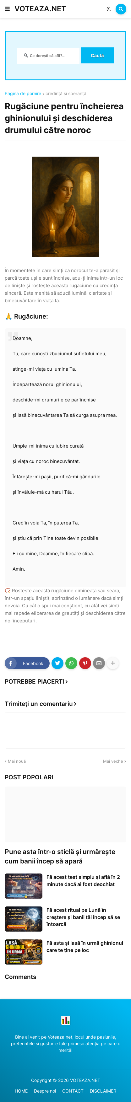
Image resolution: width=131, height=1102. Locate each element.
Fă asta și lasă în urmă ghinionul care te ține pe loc (84, 946)
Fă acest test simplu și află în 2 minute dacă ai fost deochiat (83, 880)
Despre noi (45, 1091)
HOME (21, 1091)
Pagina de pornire (23, 93)
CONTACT (73, 1091)
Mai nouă (17, 761)
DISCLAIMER (103, 1091)
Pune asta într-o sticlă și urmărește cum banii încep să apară (60, 856)
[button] (7, 9)
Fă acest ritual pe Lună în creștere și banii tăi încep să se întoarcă (83, 917)
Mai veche (113, 761)
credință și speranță (66, 93)
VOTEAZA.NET (40, 8)
